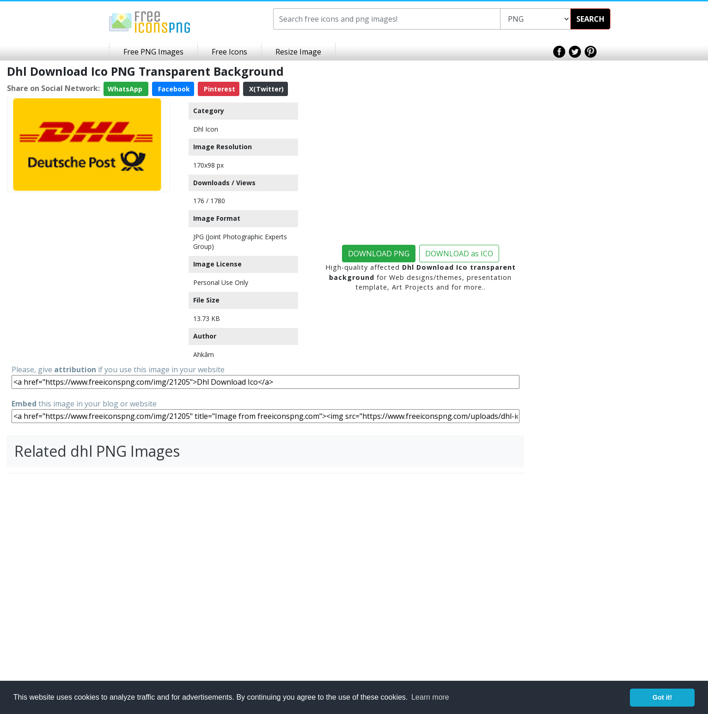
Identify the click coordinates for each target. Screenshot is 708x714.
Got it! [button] (662, 697)
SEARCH (590, 19)
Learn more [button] (430, 697)
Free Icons (229, 52)
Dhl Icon (205, 129)
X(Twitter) (265, 89)
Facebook (173, 89)
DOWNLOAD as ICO (459, 253)
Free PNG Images (153, 52)
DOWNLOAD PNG (378, 253)
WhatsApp (126, 89)
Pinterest (218, 89)
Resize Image (298, 52)
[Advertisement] (88, 260)
